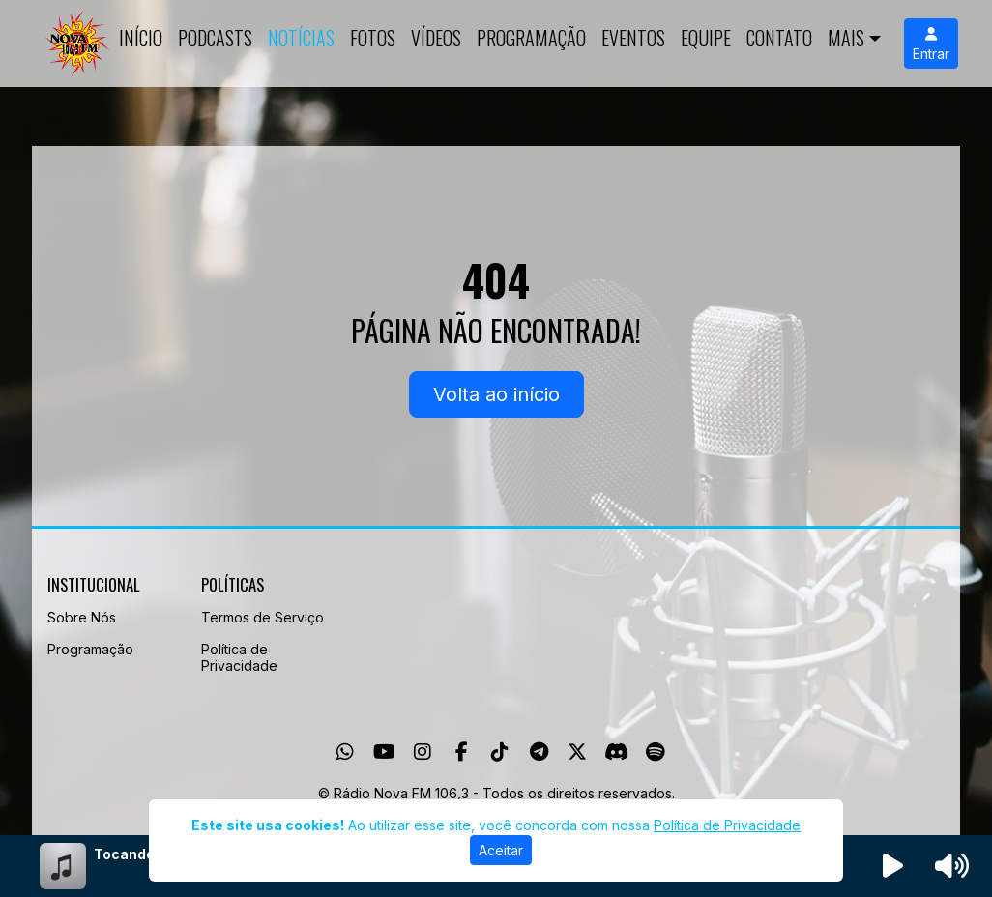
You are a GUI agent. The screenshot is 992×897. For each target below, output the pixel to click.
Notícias (301, 37)
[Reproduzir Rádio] (893, 866)
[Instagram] (422, 752)
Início (140, 37)
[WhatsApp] (345, 752)
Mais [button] (846, 37)
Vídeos (436, 37)
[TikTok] (500, 752)
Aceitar (501, 850)
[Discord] (616, 752)
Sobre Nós (81, 617)
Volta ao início (496, 394)
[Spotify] (655, 752)
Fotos (372, 37)
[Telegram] (539, 752)
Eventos (633, 37)
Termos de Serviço (262, 617)
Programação (531, 37)
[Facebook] (461, 752)
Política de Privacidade (239, 657)
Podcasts (215, 37)
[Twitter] (577, 752)
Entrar (931, 44)
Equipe (706, 37)
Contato (779, 37)
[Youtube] (384, 752)
